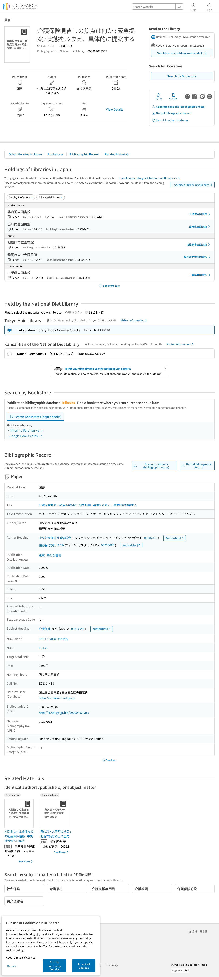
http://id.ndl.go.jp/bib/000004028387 (64, 712)
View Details (114, 109)
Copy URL (173, 96)
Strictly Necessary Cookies (54, 965)
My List (159, 96)
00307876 (150, 538)
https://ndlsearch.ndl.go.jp (57, 698)
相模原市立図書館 (199, 244)
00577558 (77, 628)
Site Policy (111, 965)
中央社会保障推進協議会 (55, 538)
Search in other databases (170, 120)
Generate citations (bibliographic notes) (178, 107)
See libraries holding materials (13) (182, 53)
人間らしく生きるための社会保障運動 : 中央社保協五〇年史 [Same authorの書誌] (19, 836)
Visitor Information (135, 320)
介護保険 (45, 628)
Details (11, 966)
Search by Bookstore (181, 76)
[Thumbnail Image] (19, 813)
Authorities (175, 538)
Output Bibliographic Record (171, 113)
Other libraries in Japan (25, 154)
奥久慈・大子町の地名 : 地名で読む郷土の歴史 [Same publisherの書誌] (55, 833)
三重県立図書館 (200, 275)
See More (26, 861)
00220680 (107, 545)
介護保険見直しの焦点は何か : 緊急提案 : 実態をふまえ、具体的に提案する (88, 505)
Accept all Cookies (84, 966)
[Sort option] (21, 197)
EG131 (43, 647)
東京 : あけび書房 (50, 555)
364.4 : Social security (53, 638)
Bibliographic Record (84, 154)
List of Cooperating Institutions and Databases (150, 178)
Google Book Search (26, 436)
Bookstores (56, 154)
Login (208, 6)
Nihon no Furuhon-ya (27, 430)
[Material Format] (50, 197)
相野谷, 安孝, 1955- (51, 545)
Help (193, 6)
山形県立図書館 (200, 226)
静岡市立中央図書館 (197, 257)
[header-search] (157, 6)
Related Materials (117, 154)
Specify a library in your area (194, 185)
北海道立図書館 (200, 214)
